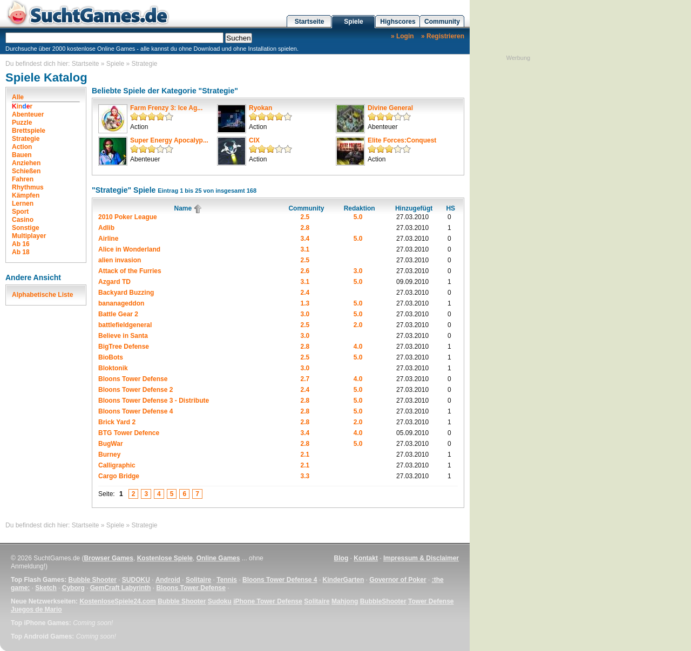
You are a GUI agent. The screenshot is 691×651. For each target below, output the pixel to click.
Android (167, 580)
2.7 (305, 379)
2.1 (305, 454)
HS (450, 208)
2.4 (305, 292)
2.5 (305, 217)
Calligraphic (117, 465)
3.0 (358, 271)
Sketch (45, 588)
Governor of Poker (397, 580)
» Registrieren (442, 36)
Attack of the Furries (129, 271)
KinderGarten (343, 580)
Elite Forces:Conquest (402, 140)
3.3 (305, 476)
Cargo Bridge (118, 476)
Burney (109, 454)
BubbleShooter (383, 601)
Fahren (22, 179)
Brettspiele (28, 130)
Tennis (226, 580)
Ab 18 (21, 252)
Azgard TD (114, 282)
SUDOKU (136, 580)
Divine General (390, 108)
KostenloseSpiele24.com (117, 601)
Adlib (106, 228)
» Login (402, 36)
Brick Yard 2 (117, 422)
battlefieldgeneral (125, 325)
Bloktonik (113, 368)
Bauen (22, 155)
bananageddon (121, 303)
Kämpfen (25, 195)
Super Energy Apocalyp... (169, 140)
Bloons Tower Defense (132, 379)
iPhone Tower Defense (267, 601)
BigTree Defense (123, 346)
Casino (22, 219)
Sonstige (25, 228)
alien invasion (119, 260)
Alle (18, 97)
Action (22, 147)
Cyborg (73, 588)
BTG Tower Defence (128, 433)
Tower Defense (430, 601)
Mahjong (344, 601)
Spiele (353, 21)
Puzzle (22, 122)
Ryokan (260, 108)
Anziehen (26, 163)
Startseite (309, 21)
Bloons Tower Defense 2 (135, 390)
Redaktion (359, 208)
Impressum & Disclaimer (421, 558)
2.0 (358, 325)
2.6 (305, 271)
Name (188, 208)
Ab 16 (21, 244)
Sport (20, 211)
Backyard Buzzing (126, 292)
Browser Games (108, 558)
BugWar (110, 443)
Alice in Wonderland (129, 249)
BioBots (110, 357)
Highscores (397, 21)
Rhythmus (28, 187)
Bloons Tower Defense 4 (135, 411)
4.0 (358, 346)
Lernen (22, 203)
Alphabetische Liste (42, 295)
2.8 (305, 228)
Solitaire (198, 580)
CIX (254, 140)
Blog (341, 558)
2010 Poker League (127, 217)
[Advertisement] (518, 224)
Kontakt (366, 558)
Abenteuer (28, 114)
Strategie (145, 63)
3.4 (305, 238)
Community (442, 21)
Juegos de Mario (36, 609)
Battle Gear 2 (118, 314)
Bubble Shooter (92, 580)
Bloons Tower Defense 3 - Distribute (153, 400)
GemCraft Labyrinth (120, 588)
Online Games (218, 558)
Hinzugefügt (413, 208)
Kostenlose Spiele (165, 558)
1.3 (305, 303)
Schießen (26, 171)
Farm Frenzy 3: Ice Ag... (166, 108)
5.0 (358, 217)
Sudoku (220, 601)
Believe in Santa (123, 336)
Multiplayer (29, 236)
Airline (108, 238)
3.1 (305, 249)
